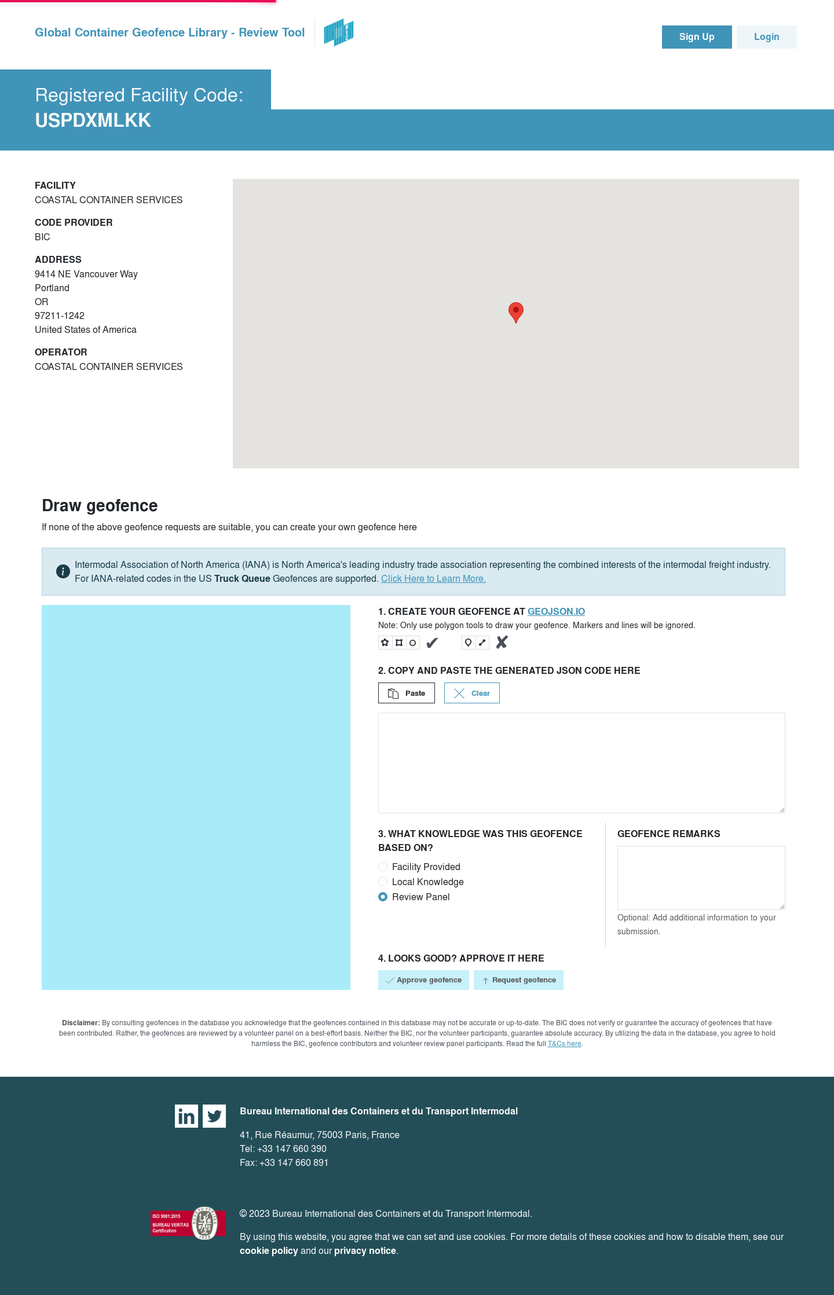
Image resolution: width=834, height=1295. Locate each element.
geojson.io (556, 611)
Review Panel (421, 896)
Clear (472, 693)
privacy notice (365, 1250)
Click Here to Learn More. (433, 578)
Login (767, 36)
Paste (406, 693)
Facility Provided (426, 866)
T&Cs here (564, 1043)
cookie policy (269, 1250)
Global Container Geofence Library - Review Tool (170, 32)
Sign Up (697, 36)
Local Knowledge (428, 881)
